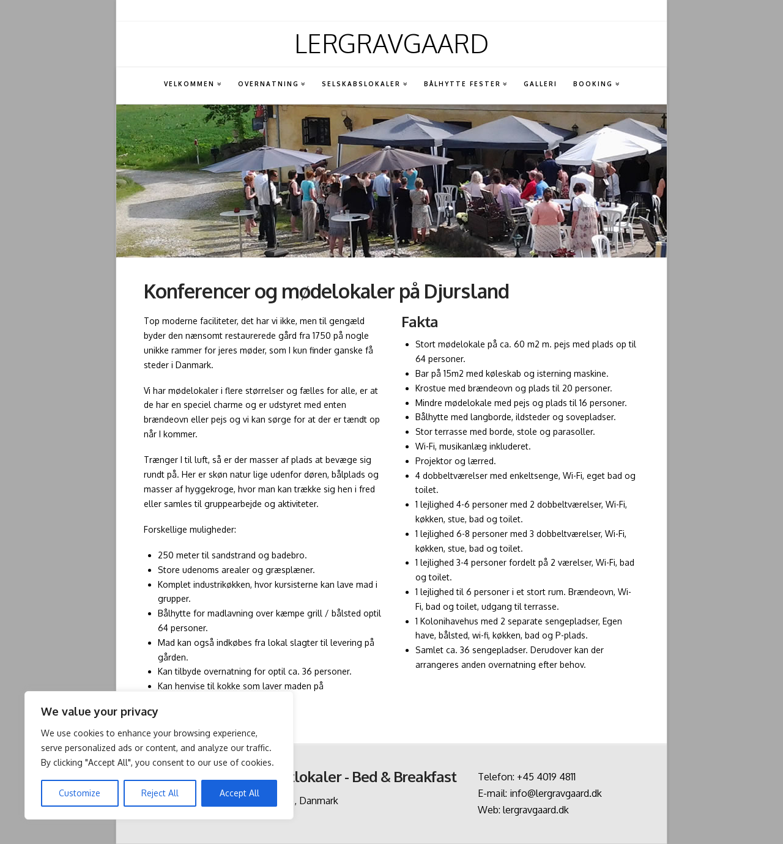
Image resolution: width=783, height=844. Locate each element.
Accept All (239, 793)
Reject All (160, 793)
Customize (79, 793)
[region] (159, 755)
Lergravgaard (391, 43)
